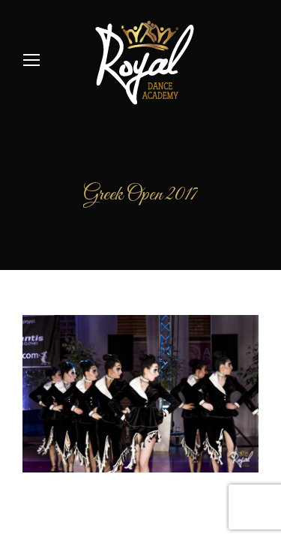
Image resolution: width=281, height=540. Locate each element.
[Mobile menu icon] (31, 60)
